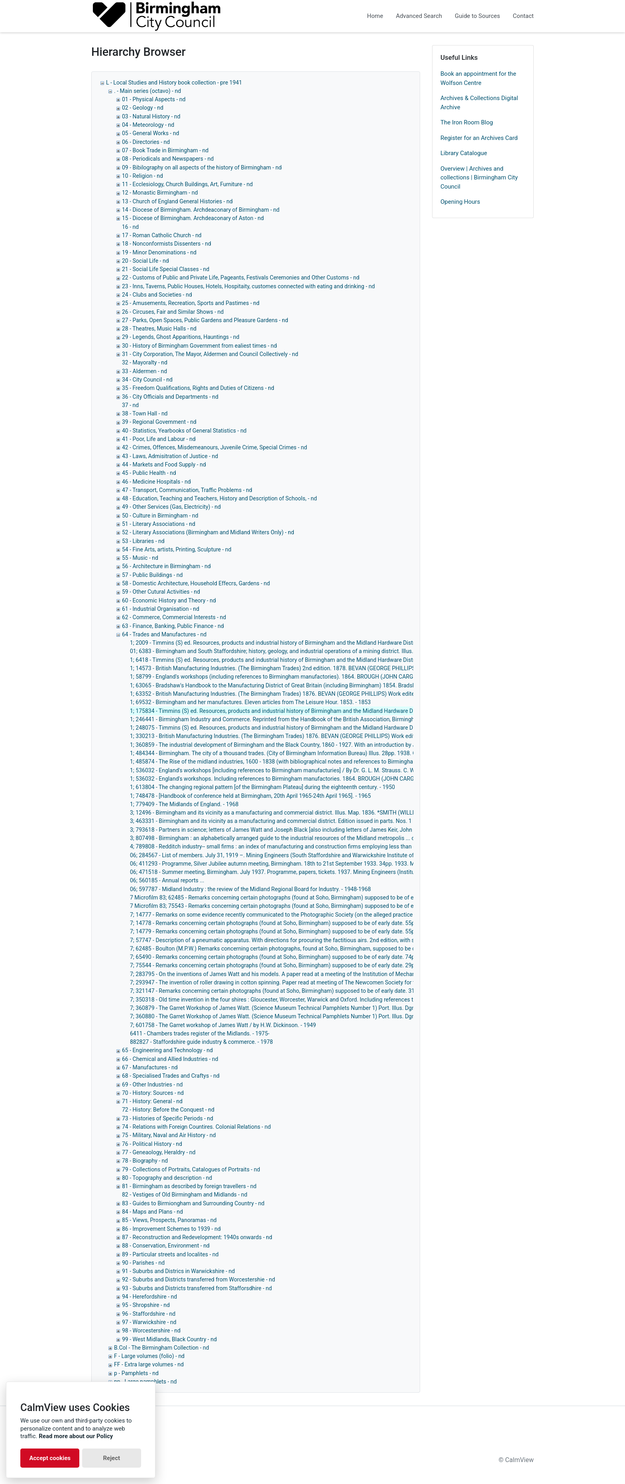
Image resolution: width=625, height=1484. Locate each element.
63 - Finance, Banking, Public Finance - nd (173, 626)
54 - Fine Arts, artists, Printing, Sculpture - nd (176, 549)
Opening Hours (460, 201)
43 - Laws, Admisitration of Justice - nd (170, 456)
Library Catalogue (463, 153)
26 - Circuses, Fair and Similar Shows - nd (173, 312)
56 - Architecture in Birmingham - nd (166, 566)
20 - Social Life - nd (145, 261)
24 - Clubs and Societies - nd (157, 294)
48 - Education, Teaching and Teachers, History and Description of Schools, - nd (219, 498)
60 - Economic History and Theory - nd (169, 600)
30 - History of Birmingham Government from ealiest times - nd (199, 345)
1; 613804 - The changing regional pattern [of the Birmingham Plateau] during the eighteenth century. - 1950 (262, 787)
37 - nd (130, 405)
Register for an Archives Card (479, 138)
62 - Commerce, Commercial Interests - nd (174, 617)
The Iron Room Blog (466, 122)
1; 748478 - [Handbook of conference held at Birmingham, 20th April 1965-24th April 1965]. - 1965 (250, 796)
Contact (523, 16)
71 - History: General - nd (152, 1101)
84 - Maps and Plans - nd (152, 1211)
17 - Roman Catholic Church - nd (162, 235)
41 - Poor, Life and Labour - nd (159, 439)
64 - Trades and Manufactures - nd (164, 634)
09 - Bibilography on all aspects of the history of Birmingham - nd (202, 167)
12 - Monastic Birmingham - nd (160, 192)
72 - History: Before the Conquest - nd (168, 1109)
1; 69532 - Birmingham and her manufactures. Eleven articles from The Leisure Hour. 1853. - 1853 (250, 702)
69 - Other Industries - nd (152, 1084)
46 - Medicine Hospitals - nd (156, 481)
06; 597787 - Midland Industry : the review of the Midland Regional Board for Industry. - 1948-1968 (250, 889)
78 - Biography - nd (145, 1160)
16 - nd (130, 227)
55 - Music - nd (140, 558)
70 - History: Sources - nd (153, 1093)
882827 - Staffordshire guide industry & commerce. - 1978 (201, 1042)
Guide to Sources (477, 16)
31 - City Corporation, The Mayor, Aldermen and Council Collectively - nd (210, 354)
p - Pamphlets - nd (136, 1373)
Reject (111, 1458)
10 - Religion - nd (142, 176)
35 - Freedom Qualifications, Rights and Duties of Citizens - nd (198, 388)
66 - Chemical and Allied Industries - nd (170, 1059)
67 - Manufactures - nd (150, 1067)
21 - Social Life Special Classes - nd (165, 269)
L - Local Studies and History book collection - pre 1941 (174, 82)
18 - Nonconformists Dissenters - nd (166, 243)
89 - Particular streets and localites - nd (170, 1254)
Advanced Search (419, 16)
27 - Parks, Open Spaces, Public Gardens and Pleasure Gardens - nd (205, 320)
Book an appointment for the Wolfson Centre (478, 78)
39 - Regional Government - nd (159, 422)
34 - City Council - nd (147, 379)
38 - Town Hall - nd (145, 413)
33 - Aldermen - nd (144, 371)
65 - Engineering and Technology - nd (167, 1050)
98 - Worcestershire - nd (151, 1330)
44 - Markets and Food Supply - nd (164, 464)
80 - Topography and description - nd (167, 1178)
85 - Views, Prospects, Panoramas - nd (169, 1220)
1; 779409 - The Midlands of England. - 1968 (184, 804)
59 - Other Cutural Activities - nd (161, 591)
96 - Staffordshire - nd (148, 1314)
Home (375, 16)
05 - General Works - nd (150, 133)
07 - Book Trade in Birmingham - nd (165, 150)
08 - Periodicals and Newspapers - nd (168, 158)
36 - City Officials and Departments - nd (170, 397)
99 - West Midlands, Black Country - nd (169, 1339)
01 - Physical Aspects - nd (153, 99)
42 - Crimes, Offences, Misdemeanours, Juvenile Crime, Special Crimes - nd (214, 447)
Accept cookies (50, 1458)
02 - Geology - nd (142, 107)
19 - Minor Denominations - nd (159, 252)
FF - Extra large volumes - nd (149, 1364)
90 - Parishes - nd (143, 1263)
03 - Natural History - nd (151, 116)
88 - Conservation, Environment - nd (166, 1245)
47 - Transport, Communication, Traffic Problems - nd (187, 490)
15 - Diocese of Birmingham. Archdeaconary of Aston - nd (193, 218)
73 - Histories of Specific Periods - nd (167, 1118)
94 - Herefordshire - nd (149, 1296)
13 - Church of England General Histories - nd (177, 201)
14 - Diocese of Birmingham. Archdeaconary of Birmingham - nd (200, 210)
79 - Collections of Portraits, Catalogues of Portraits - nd (191, 1169)
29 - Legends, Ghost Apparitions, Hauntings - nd (180, 337)
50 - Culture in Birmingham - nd (160, 515)
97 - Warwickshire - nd (149, 1322)
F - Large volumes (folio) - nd (149, 1356)
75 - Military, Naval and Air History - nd (169, 1135)
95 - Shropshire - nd (146, 1305)
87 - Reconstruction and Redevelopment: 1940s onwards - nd (197, 1237)
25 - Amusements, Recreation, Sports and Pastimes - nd (190, 303)
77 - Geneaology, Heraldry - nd (158, 1152)
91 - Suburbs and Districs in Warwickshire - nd (178, 1271)
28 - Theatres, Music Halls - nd (159, 328)
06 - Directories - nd (146, 142)
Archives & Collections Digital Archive (479, 102)
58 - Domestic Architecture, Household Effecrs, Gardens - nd (196, 583)
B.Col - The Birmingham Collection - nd (161, 1347)
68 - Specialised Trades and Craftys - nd (171, 1076)
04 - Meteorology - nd (148, 125)
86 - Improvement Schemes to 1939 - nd (171, 1229)
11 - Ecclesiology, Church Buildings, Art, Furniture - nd (187, 184)
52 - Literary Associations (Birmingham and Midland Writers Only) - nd (208, 532)
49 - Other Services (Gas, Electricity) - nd (171, 507)
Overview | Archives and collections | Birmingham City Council (479, 177)
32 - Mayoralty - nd (144, 362)
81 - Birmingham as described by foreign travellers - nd (189, 1186)
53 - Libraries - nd (143, 541)
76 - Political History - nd (152, 1144)
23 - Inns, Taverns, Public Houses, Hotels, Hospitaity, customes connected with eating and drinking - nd (248, 286)
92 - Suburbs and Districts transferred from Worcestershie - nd (198, 1279)
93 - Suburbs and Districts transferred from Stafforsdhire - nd (197, 1288)
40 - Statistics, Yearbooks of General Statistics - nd (184, 430)
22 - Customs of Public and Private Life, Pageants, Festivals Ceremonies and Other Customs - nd (241, 277)
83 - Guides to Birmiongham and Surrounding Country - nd (193, 1203)
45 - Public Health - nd (149, 473)
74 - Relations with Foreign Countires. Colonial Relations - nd (196, 1127)
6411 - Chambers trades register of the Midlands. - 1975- (199, 1033)
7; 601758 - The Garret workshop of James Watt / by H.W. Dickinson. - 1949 (223, 1025)
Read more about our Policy (76, 1436)
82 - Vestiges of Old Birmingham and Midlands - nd (184, 1194)
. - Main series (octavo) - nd (147, 91)
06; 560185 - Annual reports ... (167, 880)
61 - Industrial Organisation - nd (160, 609)
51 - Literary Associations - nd (158, 524)
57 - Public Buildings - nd (152, 575)
